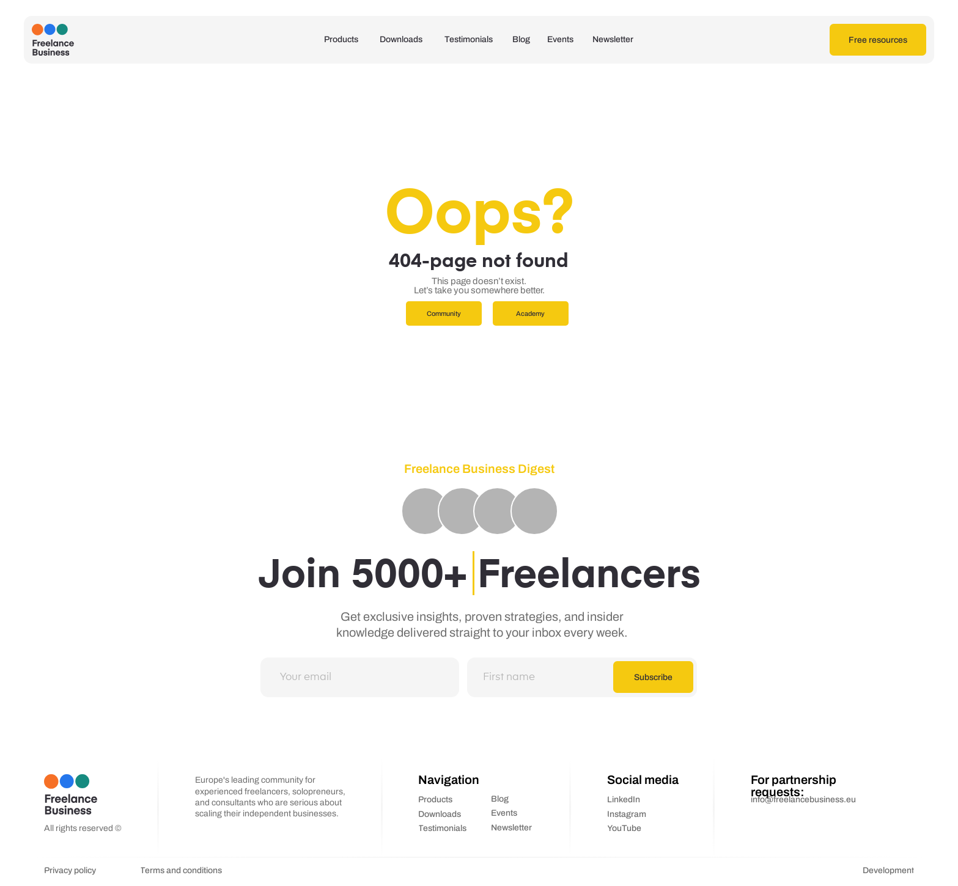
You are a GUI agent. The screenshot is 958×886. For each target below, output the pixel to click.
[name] (549, 677)
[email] (359, 677)
